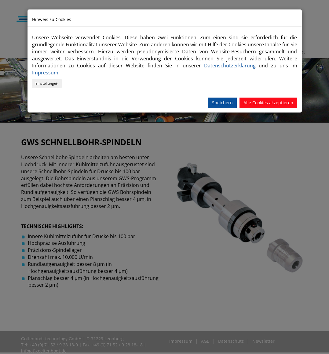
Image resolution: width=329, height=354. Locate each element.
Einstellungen (46, 83)
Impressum (45, 72)
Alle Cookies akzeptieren (268, 102)
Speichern (222, 102)
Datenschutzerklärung (230, 65)
